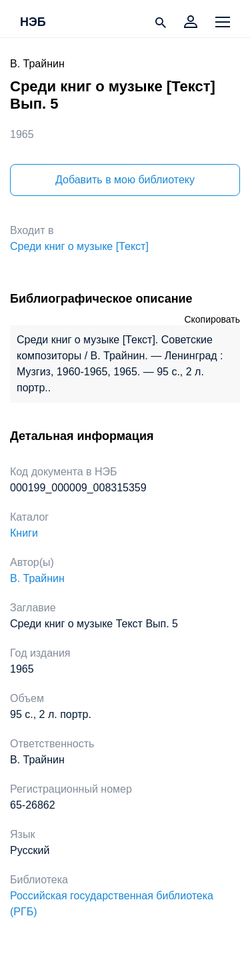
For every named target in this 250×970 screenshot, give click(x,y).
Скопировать (212, 319)
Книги (24, 533)
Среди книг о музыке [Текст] (79, 246)
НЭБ (33, 23)
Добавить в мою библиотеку (125, 179)
